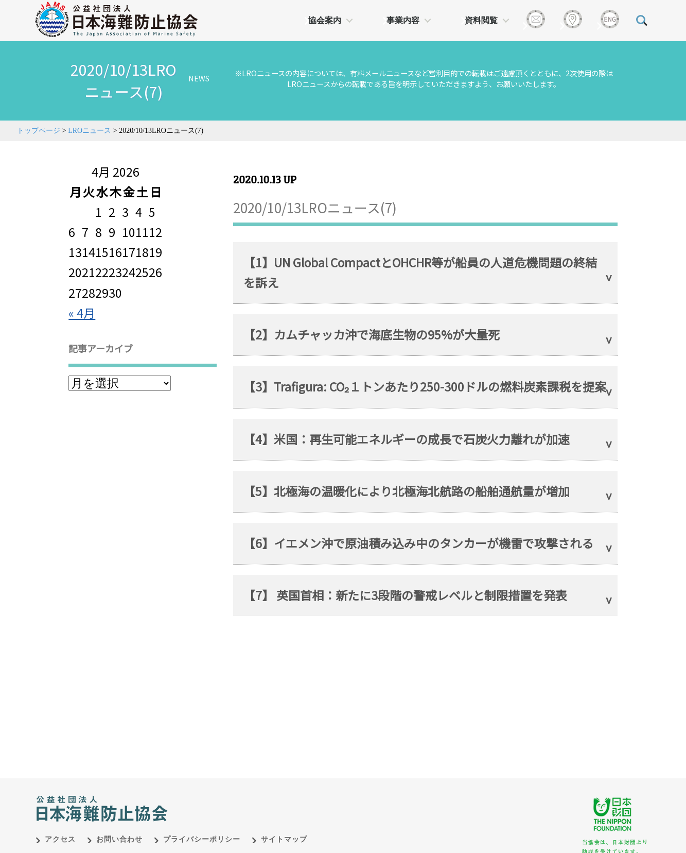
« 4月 (81, 312)
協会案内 (324, 20)
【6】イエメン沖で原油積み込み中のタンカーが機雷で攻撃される (418, 543)
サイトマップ (284, 828)
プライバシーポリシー (201, 828)
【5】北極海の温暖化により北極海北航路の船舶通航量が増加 (406, 491)
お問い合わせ (119, 828)
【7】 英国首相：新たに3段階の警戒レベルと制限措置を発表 (405, 595)
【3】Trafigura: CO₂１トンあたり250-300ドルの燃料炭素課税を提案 (424, 386)
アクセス (60, 828)
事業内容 (402, 20)
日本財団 (250, 787)
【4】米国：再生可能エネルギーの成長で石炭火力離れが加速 (406, 439)
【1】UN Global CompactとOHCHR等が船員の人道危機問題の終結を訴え (420, 272)
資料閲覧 (481, 20)
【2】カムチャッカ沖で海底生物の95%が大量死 (371, 334)
